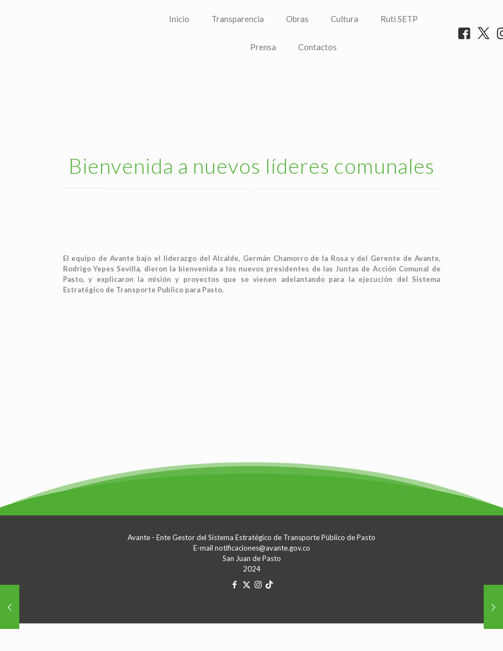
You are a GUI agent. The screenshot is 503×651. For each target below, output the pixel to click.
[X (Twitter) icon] (246, 630)
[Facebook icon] (235, 630)
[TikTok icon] (269, 630)
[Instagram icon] (258, 630)
